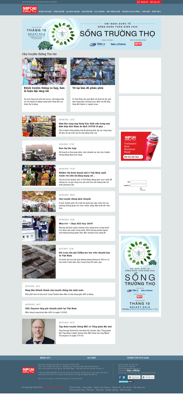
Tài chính (127, 387)
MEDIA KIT (45, 358)
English (142, 2)
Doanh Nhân (73, 11)
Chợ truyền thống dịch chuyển (75, 198)
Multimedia (125, 390)
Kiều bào (100, 390)
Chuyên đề (87, 11)
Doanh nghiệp (111, 390)
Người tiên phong (102, 387)
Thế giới (146, 11)
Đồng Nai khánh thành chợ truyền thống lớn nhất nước (54, 290)
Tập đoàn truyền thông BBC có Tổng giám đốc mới (85, 326)
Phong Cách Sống (131, 11)
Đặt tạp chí (155, 2)
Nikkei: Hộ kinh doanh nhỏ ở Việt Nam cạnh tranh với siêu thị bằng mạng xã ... (82, 174)
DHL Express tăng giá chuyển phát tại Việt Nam (51, 308)
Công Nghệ (58, 11)
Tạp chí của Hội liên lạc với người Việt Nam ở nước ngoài (39, 2)
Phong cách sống (77, 390)
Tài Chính (99, 11)
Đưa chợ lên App (68, 148)
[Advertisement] (140, 213)
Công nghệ (87, 387)
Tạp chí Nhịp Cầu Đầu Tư (54, 387)
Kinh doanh (75, 387)
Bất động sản (113, 11)
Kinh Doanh (45, 11)
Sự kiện (91, 358)
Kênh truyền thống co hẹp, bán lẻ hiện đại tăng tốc (44, 89)
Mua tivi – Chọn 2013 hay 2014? (76, 223)
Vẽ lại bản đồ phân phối (87, 87)
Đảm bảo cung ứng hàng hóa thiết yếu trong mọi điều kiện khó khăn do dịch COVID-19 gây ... (84, 125)
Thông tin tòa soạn (138, 358)
